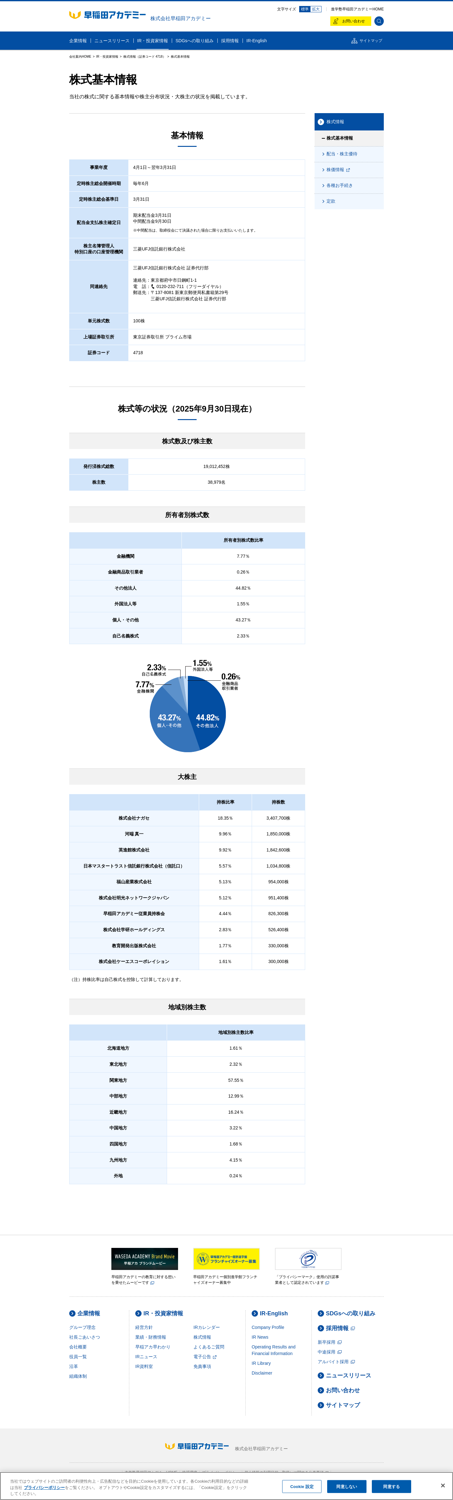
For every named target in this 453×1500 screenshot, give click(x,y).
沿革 (73, 1366)
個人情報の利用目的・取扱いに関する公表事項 (286, 1472)
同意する (391, 1488)
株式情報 (202, 1337)
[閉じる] (443, 1487)
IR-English (270, 1313)
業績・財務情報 (150, 1337)
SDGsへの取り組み (346, 1313)
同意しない (346, 1488)
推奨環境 (189, 1472)
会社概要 (78, 1346)
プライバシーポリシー (221, 1472)
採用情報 (336, 1328)
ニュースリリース (344, 1375)
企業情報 (84, 1313)
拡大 (316, 9)
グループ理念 (82, 1327)
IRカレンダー (206, 1327)
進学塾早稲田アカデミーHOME (357, 9)
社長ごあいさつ (84, 1337)
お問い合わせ (339, 1390)
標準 (305, 9)
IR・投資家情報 (159, 1313)
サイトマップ (339, 1405)
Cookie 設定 (302, 1488)
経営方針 (144, 1327)
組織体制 (78, 1376)
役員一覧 (78, 1356)
